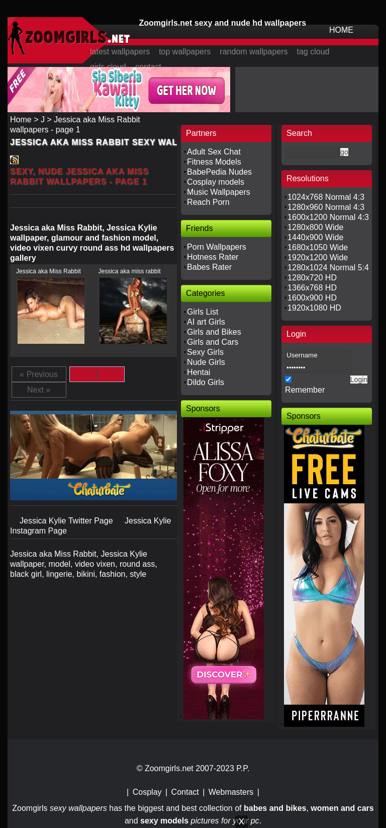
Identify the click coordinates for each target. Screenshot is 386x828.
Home (21, 119)
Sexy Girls (205, 352)
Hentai (198, 372)
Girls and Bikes (214, 332)
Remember (305, 390)
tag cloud (313, 51)
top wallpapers (185, 51)
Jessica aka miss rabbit (129, 271)
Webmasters (231, 792)
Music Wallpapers (218, 192)
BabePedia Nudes (219, 172)
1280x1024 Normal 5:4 (328, 267)
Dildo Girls (205, 382)
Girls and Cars (212, 342)
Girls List (202, 312)
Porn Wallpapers (216, 247)
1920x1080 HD (314, 308)
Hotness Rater (212, 257)
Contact (185, 792)
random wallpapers (253, 51)
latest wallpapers (120, 51)
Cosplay (147, 792)
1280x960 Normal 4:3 (325, 207)
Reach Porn (208, 202)
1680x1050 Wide (317, 247)
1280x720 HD (312, 277)
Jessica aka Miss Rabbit (48, 271)
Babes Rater (209, 267)
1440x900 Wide (315, 237)
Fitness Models (214, 162)
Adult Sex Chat (214, 151)
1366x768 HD (312, 287)
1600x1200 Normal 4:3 (328, 217)
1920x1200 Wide (317, 257)
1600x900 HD (312, 297)
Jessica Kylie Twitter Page (67, 520)
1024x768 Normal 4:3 (325, 197)
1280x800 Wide (315, 227)
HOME (341, 30)
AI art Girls (206, 322)
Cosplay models (215, 182)
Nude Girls (206, 362)
